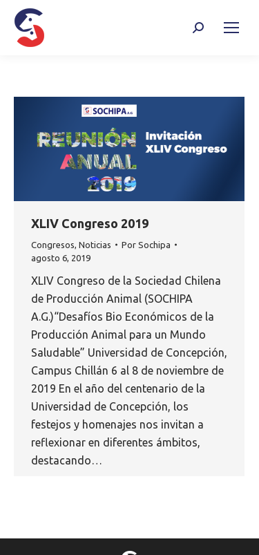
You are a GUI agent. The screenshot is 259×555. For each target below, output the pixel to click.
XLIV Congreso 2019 (89, 223)
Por (146, 245)
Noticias (95, 245)
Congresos (53, 245)
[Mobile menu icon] (231, 27)
